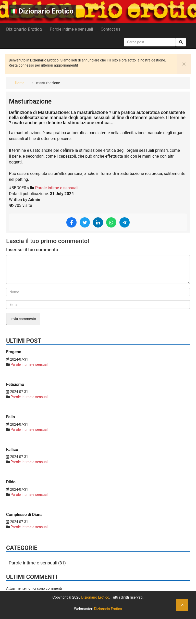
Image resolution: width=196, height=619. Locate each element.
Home (19, 83)
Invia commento (23, 319)
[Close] (184, 64)
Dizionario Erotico (42, 11)
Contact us (110, 29)
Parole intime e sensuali (71, 29)
